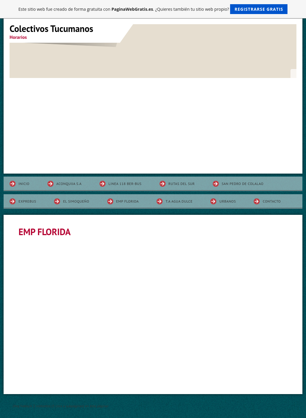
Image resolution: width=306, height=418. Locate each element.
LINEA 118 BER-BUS (125, 183)
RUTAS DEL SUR (182, 183)
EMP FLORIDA (127, 201)
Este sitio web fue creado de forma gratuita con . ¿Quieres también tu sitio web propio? (153, 9)
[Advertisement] (153, 123)
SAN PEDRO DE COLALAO (243, 183)
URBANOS (227, 201)
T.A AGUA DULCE (179, 201)
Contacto (272, 201)
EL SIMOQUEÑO (76, 201)
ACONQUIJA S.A (69, 183)
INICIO (24, 183)
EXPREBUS (27, 201)
